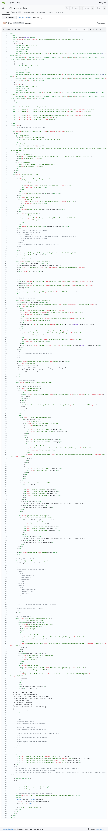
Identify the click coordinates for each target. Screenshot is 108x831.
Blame (77, 30)
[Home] (4, 2)
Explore (11, 2)
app (30, 18)
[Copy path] (41, 17)
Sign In (102, 2)
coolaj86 (8, 8)
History (84, 30)
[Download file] (90, 29)
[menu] (91, 829)
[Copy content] (93, 29)
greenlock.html (20, 8)
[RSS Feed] (67, 8)
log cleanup (28, 23)
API (104, 829)
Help (18, 2)
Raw (71, 30)
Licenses (99, 829)
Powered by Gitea (8, 829)
